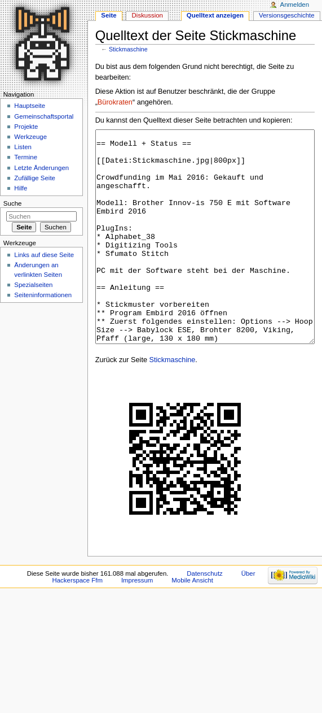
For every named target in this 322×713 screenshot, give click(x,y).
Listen (23, 147)
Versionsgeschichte (287, 15)
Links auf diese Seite (44, 254)
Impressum (137, 622)
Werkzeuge (30, 136)
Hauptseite (29, 105)
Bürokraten (115, 102)
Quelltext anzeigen (215, 15)
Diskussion (147, 15)
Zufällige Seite (34, 178)
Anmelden (295, 4)
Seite (108, 15)
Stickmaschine (128, 49)
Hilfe (20, 188)
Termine (25, 157)
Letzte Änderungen (41, 167)
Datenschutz (205, 615)
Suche (12, 203)
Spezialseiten (33, 284)
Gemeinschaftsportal (43, 116)
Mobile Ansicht (192, 622)
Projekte (26, 126)
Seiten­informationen (43, 295)
